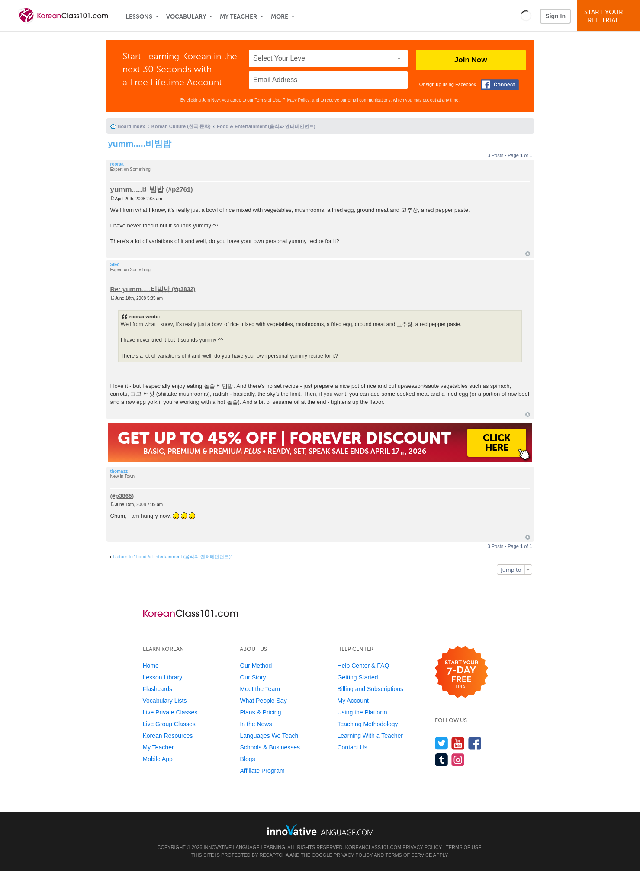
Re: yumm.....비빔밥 (140, 288)
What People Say (263, 700)
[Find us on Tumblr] (441, 759)
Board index (131, 126)
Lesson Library (163, 677)
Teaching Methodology (367, 723)
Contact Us (352, 747)
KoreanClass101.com (373, 847)
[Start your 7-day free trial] (461, 672)
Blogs (247, 759)
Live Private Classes (170, 712)
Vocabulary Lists (165, 700)
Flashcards (157, 688)
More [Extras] (279, 16)
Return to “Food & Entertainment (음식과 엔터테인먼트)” (172, 556)
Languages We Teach (269, 735)
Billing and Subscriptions (370, 688)
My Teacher (238, 16)
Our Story (253, 677)
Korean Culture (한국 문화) (181, 126)
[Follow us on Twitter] (441, 743)
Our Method (256, 665)
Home (151, 665)
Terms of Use (267, 100)
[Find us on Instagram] (458, 759)
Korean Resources (168, 735)
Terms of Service (408, 855)
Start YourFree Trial (610, 16)
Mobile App (158, 759)
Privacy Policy (296, 100)
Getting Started (357, 677)
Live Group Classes (169, 723)
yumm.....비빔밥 (140, 143)
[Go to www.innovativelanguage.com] (320, 830)
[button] (526, 15)
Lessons (138, 16)
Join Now (470, 60)
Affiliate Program (262, 770)
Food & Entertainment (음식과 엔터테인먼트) (266, 126)
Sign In (555, 16)
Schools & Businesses (270, 747)
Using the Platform (362, 712)
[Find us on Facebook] (475, 743)
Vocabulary (186, 16)
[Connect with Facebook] (500, 84)
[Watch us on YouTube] (458, 743)
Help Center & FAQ (363, 665)
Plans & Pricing (260, 712)
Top (527, 253)
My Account (352, 700)
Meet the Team (260, 688)
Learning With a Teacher (370, 735)
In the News (256, 723)
